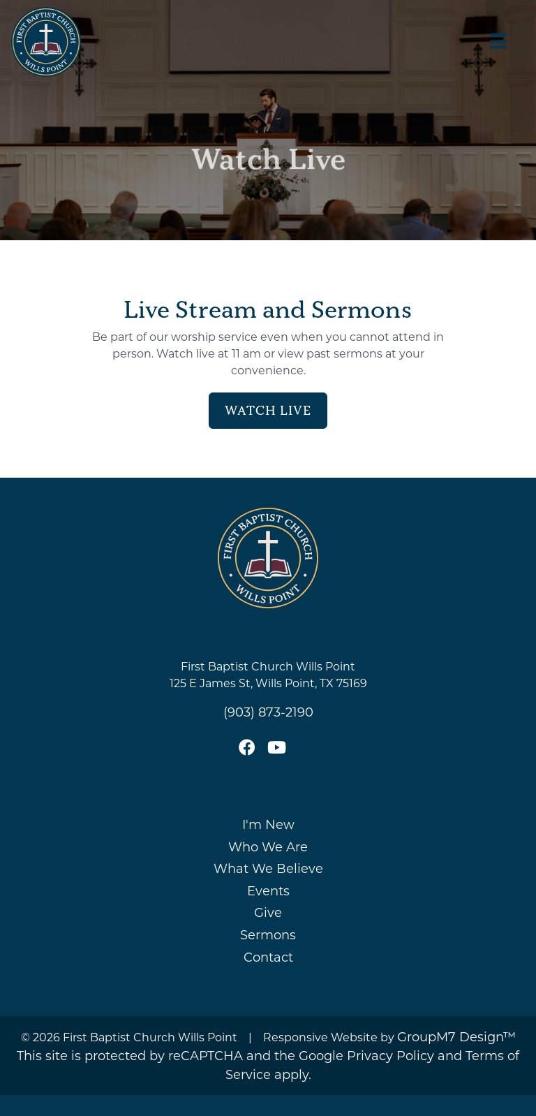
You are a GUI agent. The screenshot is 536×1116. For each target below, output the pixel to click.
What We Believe (268, 868)
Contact (268, 956)
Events (268, 890)
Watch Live (268, 410)
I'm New (268, 824)
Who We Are (268, 846)
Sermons (268, 934)
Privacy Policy (390, 1055)
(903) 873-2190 (268, 711)
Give (268, 912)
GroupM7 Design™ (456, 1036)
